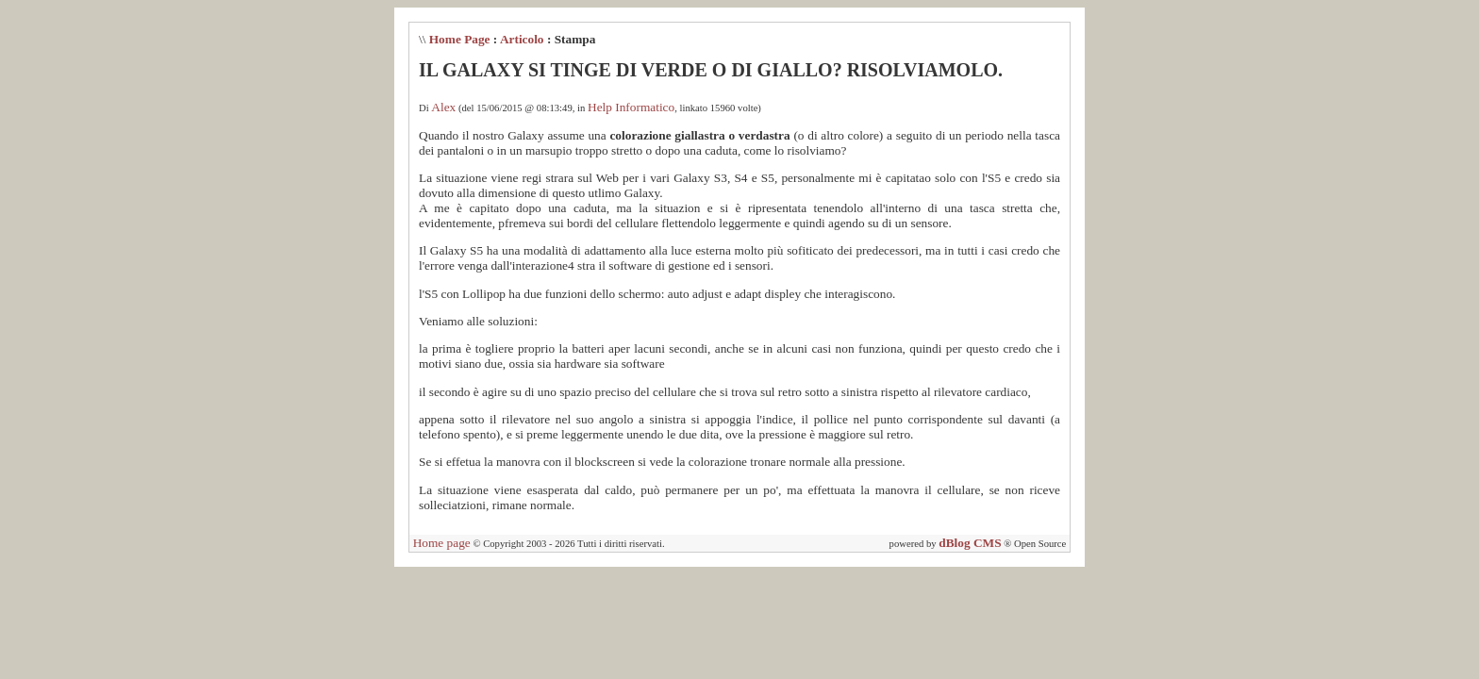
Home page (442, 543)
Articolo (522, 39)
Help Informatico (631, 107)
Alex (443, 107)
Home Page (459, 39)
